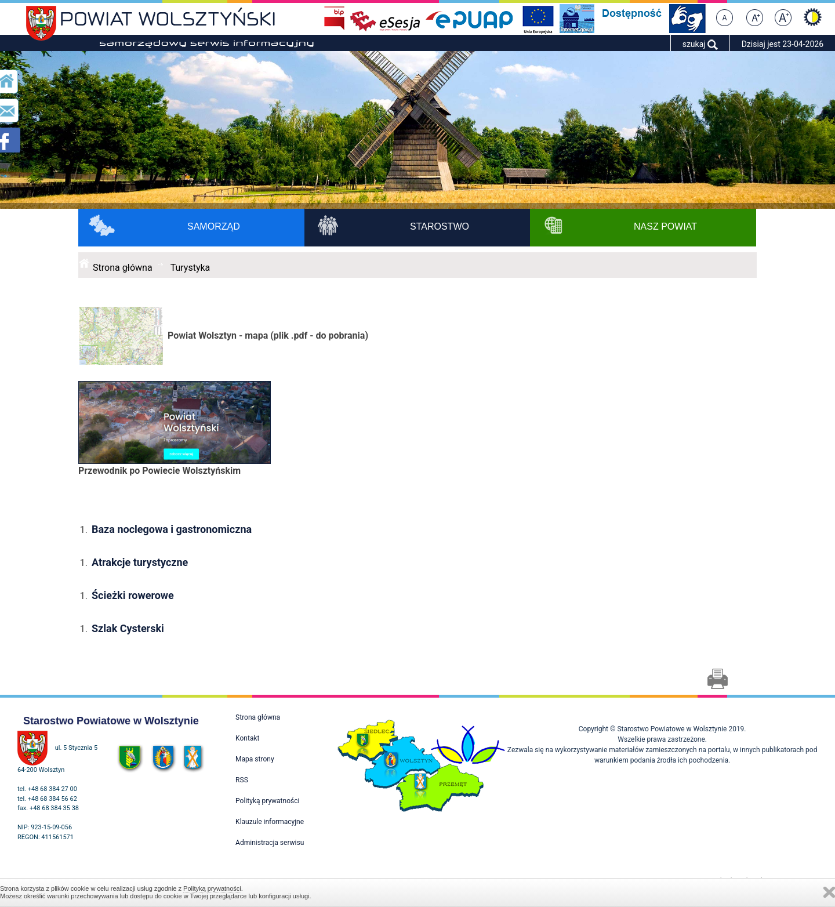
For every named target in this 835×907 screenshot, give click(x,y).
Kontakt (247, 738)
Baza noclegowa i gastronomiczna (172, 529)
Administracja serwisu (269, 843)
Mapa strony (254, 759)
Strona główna (123, 267)
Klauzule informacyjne (269, 822)
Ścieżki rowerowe (133, 595)
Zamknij (829, 892)
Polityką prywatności (212, 888)
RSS (241, 780)
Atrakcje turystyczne (140, 562)
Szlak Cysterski (129, 628)
